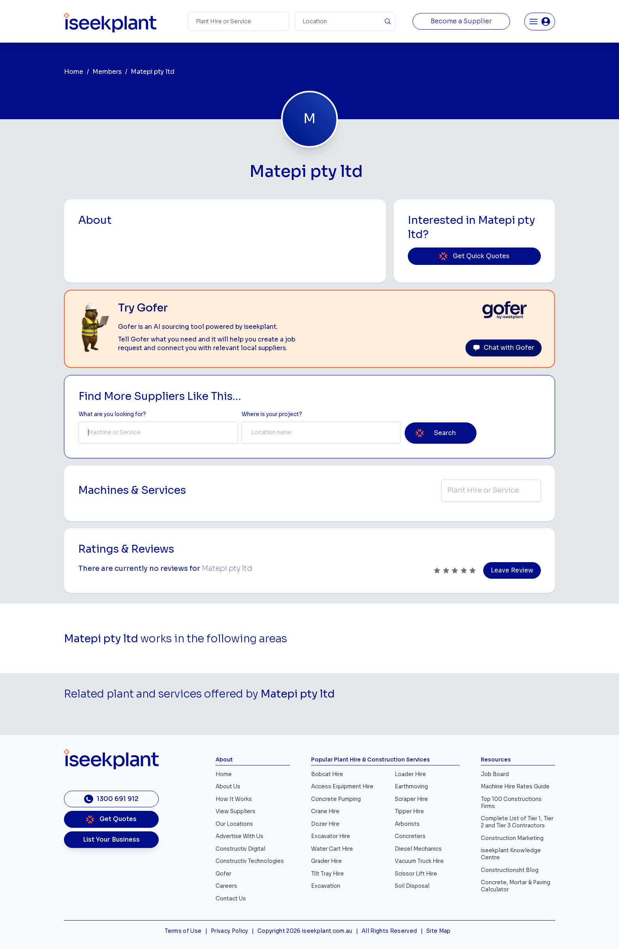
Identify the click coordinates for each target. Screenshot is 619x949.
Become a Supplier (461, 21)
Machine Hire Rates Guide (515, 786)
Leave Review (512, 570)
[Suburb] (345, 21)
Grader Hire (326, 861)
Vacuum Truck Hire (419, 861)
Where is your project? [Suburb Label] (272, 414)
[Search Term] (238, 21)
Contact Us (231, 898)
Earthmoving (411, 786)
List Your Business (111, 840)
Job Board (495, 774)
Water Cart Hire (332, 849)
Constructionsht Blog (509, 870)
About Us (228, 786)
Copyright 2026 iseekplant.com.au (305, 931)
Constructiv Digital (240, 849)
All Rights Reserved (389, 931)
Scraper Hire (411, 799)
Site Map (438, 931)
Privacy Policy (229, 931)
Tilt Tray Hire (327, 873)
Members (107, 72)
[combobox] (158, 433)
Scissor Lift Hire (416, 873)
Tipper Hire (409, 811)
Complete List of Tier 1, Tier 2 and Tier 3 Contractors (517, 822)
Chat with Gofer (503, 348)
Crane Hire (325, 811)
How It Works (234, 799)
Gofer (223, 873)
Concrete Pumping (336, 799)
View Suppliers (235, 811)
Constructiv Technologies (250, 861)
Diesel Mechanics (418, 849)
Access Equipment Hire (342, 786)
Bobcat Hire (327, 774)
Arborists (407, 824)
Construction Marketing (512, 838)
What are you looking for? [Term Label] (112, 414)
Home (73, 72)
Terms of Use (183, 931)
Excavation (325, 886)
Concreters (410, 836)
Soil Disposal (412, 886)
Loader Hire (410, 774)
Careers (226, 886)
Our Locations (234, 824)
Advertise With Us (239, 836)
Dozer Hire (325, 824)
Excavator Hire (330, 836)
